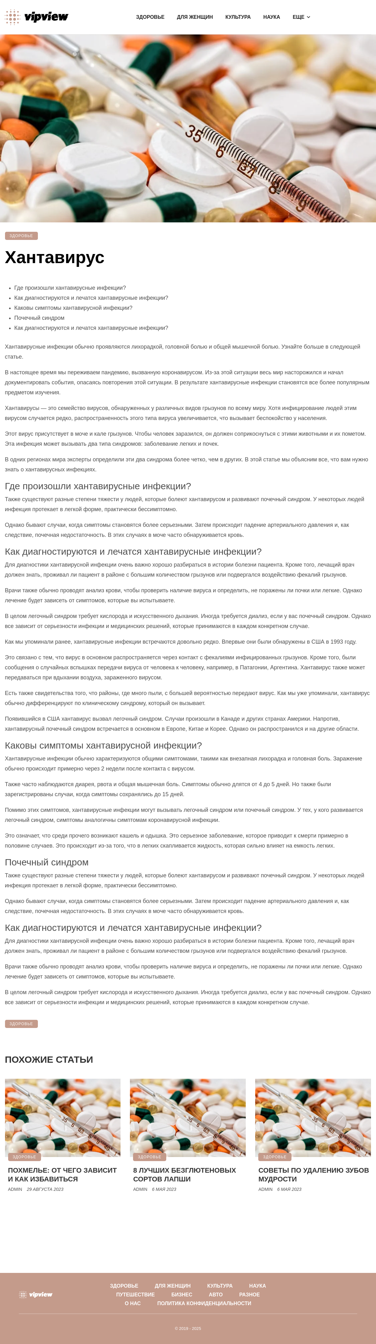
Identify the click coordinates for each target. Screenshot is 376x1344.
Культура (238, 17)
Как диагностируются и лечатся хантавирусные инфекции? (91, 298)
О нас (133, 1303)
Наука (271, 17)
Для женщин (195, 17)
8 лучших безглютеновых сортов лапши (184, 1174)
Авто (216, 1294)
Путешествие (135, 1294)
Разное (249, 1294)
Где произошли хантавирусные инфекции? (70, 288)
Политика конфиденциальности (204, 1303)
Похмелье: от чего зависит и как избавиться (62, 1174)
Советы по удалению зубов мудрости (313, 1174)
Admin (15, 1189)
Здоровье (150, 17)
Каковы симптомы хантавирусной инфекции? (73, 308)
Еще (299, 17)
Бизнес (181, 1294)
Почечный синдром (39, 318)
